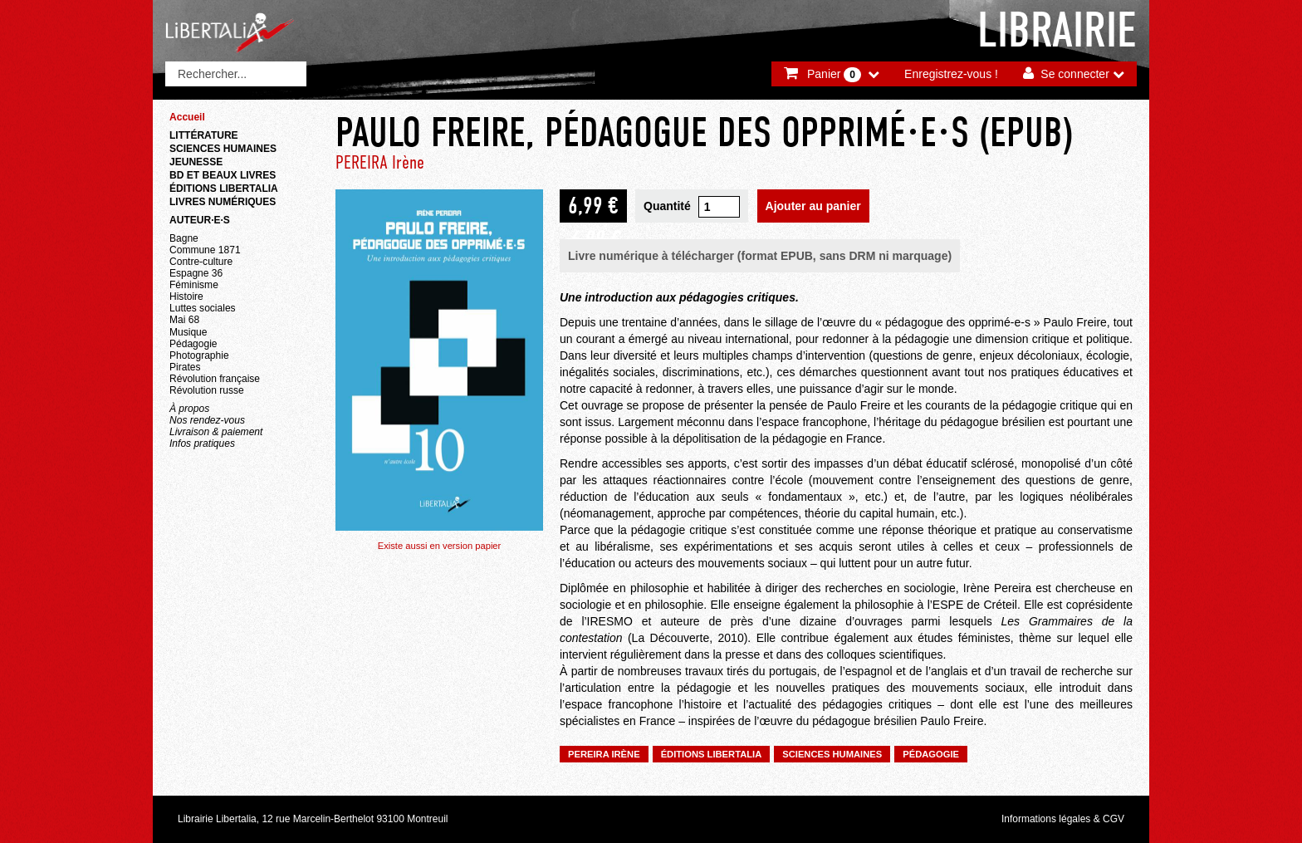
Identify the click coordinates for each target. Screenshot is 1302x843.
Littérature (203, 135)
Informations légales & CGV (1062, 819)
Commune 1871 (205, 250)
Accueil (187, 117)
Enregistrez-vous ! (951, 74)
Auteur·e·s (199, 220)
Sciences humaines (223, 149)
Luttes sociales (202, 308)
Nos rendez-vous (207, 420)
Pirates (184, 367)
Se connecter (1074, 74)
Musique (188, 332)
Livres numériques (222, 202)
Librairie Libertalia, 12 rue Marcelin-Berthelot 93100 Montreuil (313, 819)
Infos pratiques (202, 443)
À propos (189, 409)
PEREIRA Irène (379, 162)
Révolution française (214, 379)
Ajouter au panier (813, 206)
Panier (834, 74)
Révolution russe (206, 390)
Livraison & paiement (215, 432)
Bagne (183, 238)
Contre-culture (200, 262)
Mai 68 (184, 320)
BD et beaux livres (222, 175)
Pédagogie (193, 344)
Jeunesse (196, 162)
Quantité (667, 206)
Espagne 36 (196, 273)
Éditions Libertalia (223, 189)
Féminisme (193, 285)
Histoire (186, 296)
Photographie (199, 355)
